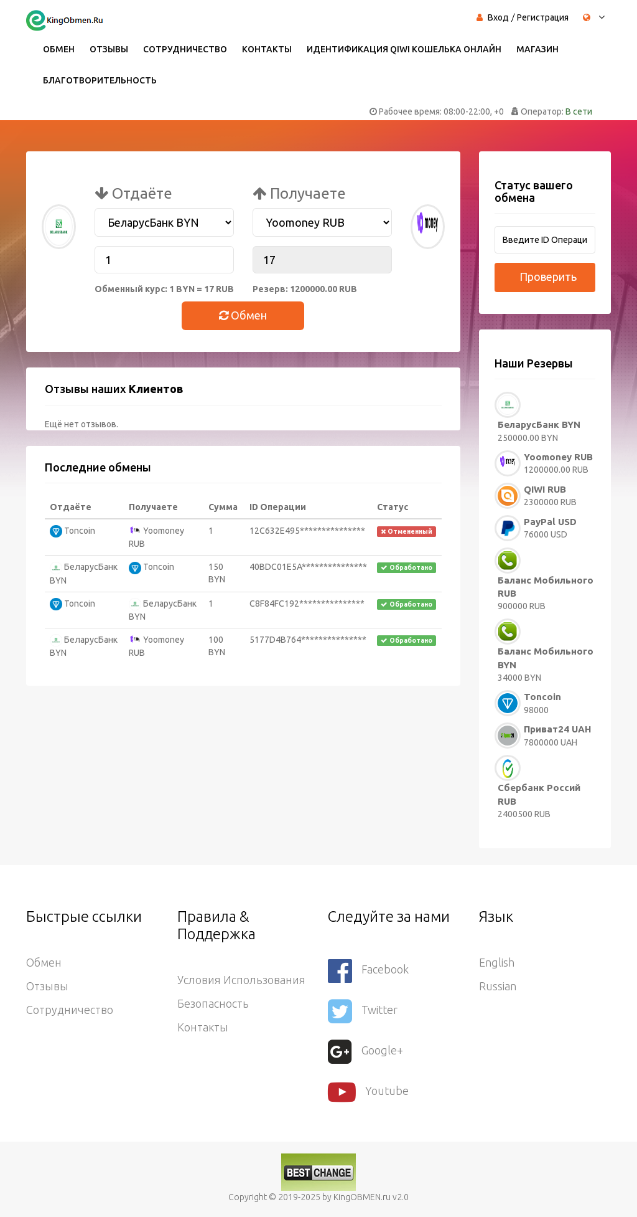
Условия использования (241, 979)
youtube (368, 1092)
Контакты (267, 49)
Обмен (59, 49)
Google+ (365, 1052)
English (496, 962)
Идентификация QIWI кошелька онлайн (404, 49)
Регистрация (543, 17)
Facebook (368, 971)
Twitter (363, 1011)
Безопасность (213, 1003)
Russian (497, 986)
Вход (498, 17)
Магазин (537, 49)
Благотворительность (100, 80)
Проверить (548, 276)
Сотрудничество (185, 49)
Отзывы (109, 49)
